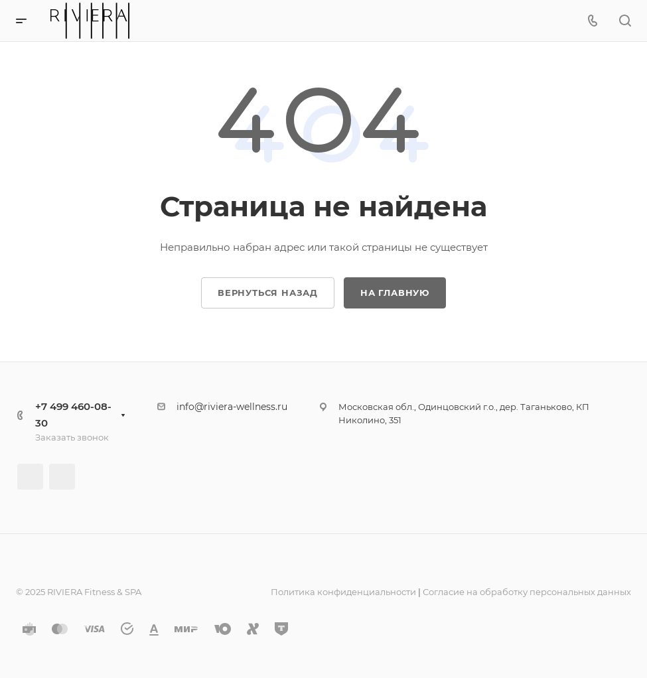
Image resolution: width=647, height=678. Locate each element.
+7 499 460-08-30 (73, 414)
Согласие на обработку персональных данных (527, 591)
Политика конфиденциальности (343, 591)
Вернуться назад (268, 292)
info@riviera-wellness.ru (232, 407)
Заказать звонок (72, 437)
